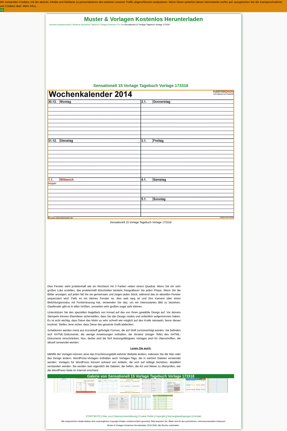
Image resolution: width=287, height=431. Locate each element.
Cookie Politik (146, 416)
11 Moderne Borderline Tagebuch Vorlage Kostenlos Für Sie (97, 24)
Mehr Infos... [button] (30, 6)
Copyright (160, 416)
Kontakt (197, 416)
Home (52, 24)
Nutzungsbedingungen (179, 416)
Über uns (107, 416)
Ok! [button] (2, 10)
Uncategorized (62, 24)
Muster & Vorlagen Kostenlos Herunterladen (143, 19)
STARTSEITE (93, 416)
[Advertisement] (143, 54)
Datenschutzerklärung (125, 416)
